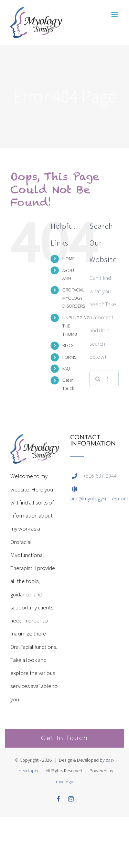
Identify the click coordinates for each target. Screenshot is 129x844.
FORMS (69, 357)
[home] (34, 440)
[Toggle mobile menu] (115, 14)
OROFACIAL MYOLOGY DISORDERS (73, 298)
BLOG (68, 345)
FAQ (66, 368)
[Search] (98, 378)
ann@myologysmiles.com (99, 498)
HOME (68, 258)
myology (64, 781)
